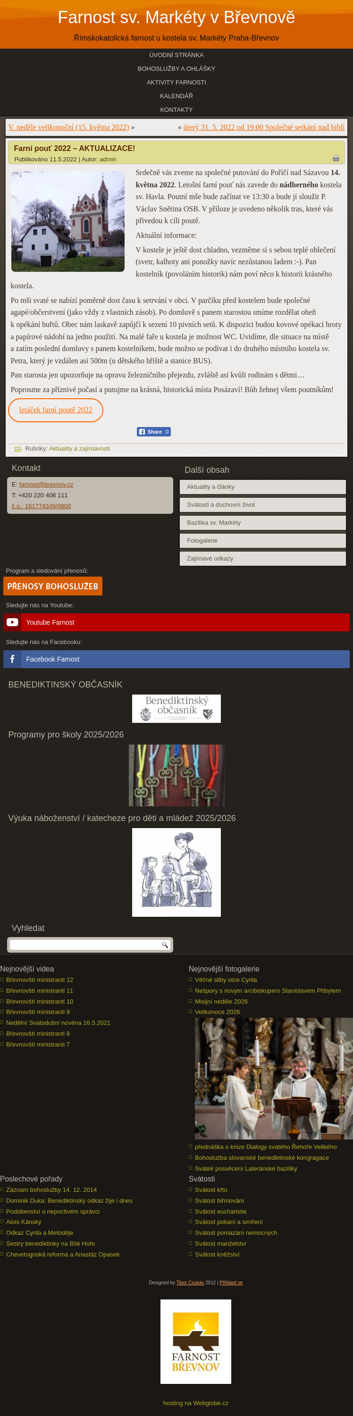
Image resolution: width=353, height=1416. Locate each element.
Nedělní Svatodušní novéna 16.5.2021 (58, 1022)
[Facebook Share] (154, 431)
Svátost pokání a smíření (229, 1221)
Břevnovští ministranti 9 (38, 1011)
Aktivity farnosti (176, 82)
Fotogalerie (202, 540)
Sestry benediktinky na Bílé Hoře (50, 1243)
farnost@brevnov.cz (46, 484)
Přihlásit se (231, 1282)
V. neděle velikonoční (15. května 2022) (68, 127)
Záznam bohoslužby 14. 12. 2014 (51, 1189)
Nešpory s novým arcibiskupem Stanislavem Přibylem (268, 990)
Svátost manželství (220, 1243)
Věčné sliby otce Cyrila (226, 979)
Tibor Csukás (190, 1282)
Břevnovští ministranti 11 (39, 990)
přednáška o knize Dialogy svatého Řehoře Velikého (266, 1146)
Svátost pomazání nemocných (236, 1232)
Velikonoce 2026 (217, 1011)
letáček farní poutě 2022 (55, 410)
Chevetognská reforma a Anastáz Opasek (63, 1254)
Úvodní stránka (176, 55)
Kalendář (176, 96)
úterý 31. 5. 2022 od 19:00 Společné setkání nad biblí (264, 127)
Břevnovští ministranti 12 (39, 979)
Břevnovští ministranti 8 (38, 1033)
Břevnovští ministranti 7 (38, 1044)
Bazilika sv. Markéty (214, 522)
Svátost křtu (211, 1189)
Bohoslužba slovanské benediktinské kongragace (262, 1157)
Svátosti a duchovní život (221, 504)
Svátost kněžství (217, 1254)
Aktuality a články (210, 486)
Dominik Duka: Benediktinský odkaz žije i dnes (69, 1200)
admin (108, 159)
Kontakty (176, 109)
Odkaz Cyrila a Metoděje (39, 1232)
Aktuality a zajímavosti (79, 448)
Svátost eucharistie (221, 1211)
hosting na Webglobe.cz (196, 1403)
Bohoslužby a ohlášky (177, 68)
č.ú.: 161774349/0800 (41, 506)
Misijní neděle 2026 (221, 1001)
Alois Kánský (23, 1221)
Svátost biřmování (219, 1200)
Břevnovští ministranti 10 (39, 1001)
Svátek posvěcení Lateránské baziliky (246, 1168)
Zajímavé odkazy (210, 558)
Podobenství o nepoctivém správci (53, 1211)
